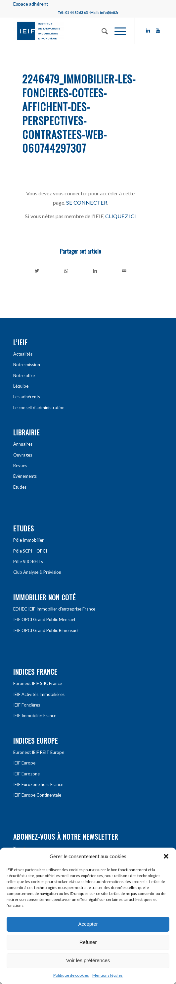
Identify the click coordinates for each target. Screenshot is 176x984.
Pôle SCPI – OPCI (30, 551)
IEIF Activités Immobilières (39, 694)
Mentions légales (107, 975)
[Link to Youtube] (158, 30)
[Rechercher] (101, 30)
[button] (166, 856)
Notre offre (24, 375)
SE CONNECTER (86, 202)
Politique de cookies (71, 975)
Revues (20, 465)
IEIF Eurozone (26, 773)
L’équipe (20, 386)
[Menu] (117, 30)
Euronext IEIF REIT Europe (38, 752)
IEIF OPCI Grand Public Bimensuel (45, 630)
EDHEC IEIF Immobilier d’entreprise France (54, 609)
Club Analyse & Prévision (37, 572)
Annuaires (22, 444)
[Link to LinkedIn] (148, 30)
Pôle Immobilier (28, 540)
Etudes (19, 487)
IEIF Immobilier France (34, 715)
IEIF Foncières (26, 705)
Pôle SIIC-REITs (28, 561)
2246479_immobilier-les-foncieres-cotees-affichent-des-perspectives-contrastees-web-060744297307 (79, 113)
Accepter (88, 924)
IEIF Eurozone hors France (38, 784)
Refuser (88, 942)
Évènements (25, 476)
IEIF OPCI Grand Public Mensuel (44, 619)
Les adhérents (26, 396)
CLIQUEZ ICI (120, 216)
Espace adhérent (30, 4)
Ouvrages (22, 455)
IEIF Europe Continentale (37, 795)
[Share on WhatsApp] (66, 270)
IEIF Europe (24, 762)
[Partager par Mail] (124, 270)
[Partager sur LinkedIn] (95, 270)
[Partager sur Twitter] (37, 270)
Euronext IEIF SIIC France (37, 683)
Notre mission (26, 364)
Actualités (22, 354)
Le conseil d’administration (39, 407)
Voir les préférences (88, 960)
